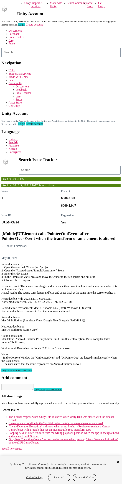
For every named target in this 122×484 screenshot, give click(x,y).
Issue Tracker (16, 37)
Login (21, 24)
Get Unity (101, 4)
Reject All (59, 477)
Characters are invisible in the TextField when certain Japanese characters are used (56, 424)
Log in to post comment (51, 390)
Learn (70, 2)
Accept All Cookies (85, 477)
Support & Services (37, 4)
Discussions (15, 30)
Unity (27, 2)
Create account (34, 24)
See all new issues (11, 449)
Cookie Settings (34, 477)
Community (80, 2)
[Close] (118, 462)
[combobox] (61, 52)
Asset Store (90, 4)
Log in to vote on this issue (16, 370)
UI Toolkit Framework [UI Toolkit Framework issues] (14, 245)
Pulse (12, 43)
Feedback (14, 33)
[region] (61, 470)
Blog (11, 40)
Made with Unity (56, 4)
